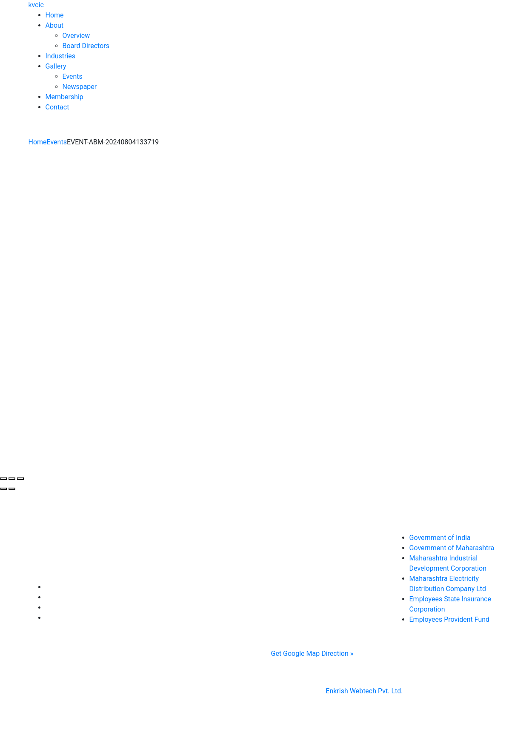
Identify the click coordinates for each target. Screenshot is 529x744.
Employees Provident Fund (449, 619)
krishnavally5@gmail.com (318, 596)
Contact (57, 107)
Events (73, 76)
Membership (64, 97)
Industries (61, 56)
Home (55, 15)
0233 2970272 (323, 585)
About (55, 25)
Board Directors (86, 46)
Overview (76, 36)
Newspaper (80, 87)
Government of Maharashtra (452, 548)
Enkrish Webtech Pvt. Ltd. (364, 691)
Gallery (56, 66)
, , (309, 580)
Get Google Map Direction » (312, 653)
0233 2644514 (307, 575)
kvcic (36, 5)
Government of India (440, 538)
